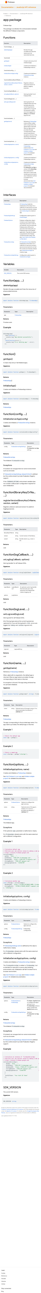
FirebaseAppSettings (9, 215)
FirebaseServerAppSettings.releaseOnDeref (17, 474)
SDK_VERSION (7, 273)
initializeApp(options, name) (11, 144)
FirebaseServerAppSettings (11, 255)
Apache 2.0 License (11, 1111)
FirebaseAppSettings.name (12, 946)
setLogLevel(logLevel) (10, 102)
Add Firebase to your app (14, 776)
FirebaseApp (33, 121)
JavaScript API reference (26, 7)
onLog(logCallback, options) (11, 94)
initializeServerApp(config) (11, 73)
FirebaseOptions (8, 220)
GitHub (3, 1284)
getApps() (6, 61)
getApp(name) (8, 121)
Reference (8, 15)
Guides (3, 1273)
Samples (3, 1278)
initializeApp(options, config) (11, 157)
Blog (2, 1291)
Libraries (3, 1281)
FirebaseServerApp (29, 75)
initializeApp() (7, 65)
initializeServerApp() (27, 250)
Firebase (5, 13)
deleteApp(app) (8, 50)
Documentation (7, 7)
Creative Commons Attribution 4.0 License (12, 1109)
